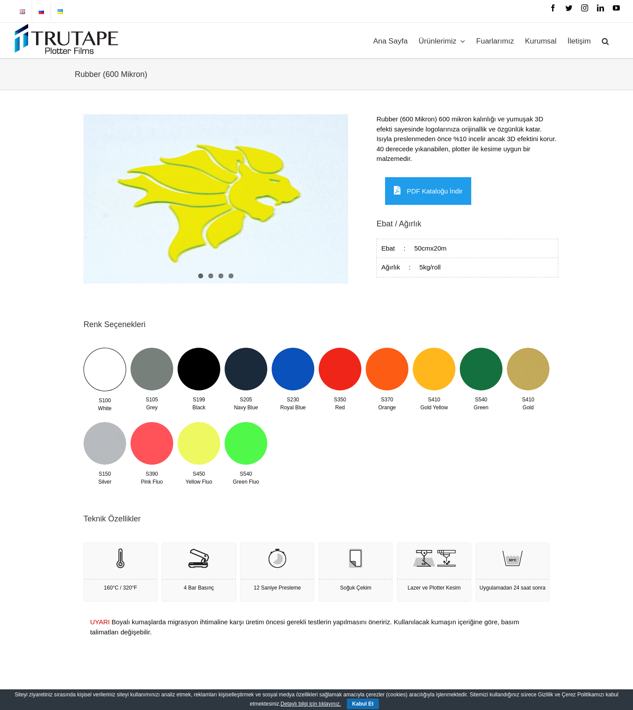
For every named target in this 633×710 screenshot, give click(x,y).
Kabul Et (363, 704)
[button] (605, 40)
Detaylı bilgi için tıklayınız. (310, 704)
